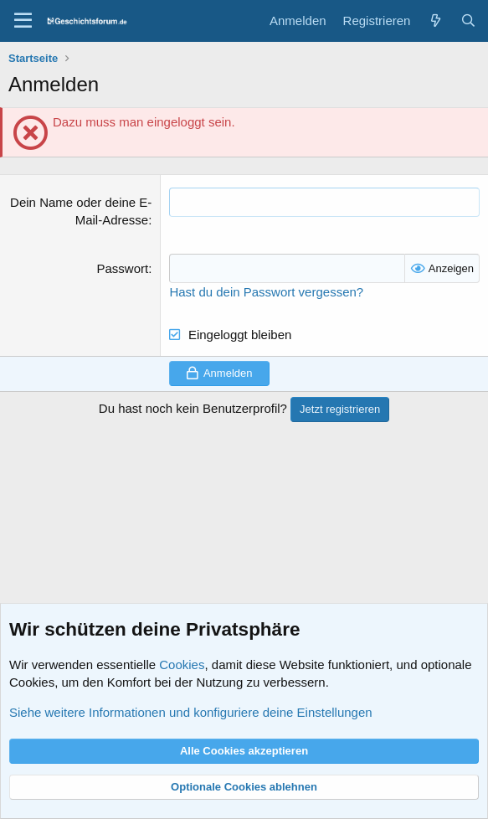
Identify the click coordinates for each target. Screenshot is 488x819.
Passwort (123, 268)
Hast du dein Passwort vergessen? (266, 292)
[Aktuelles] (435, 20)
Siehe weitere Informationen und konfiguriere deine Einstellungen (190, 712)
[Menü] (23, 21)
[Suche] (468, 20)
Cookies (181, 664)
